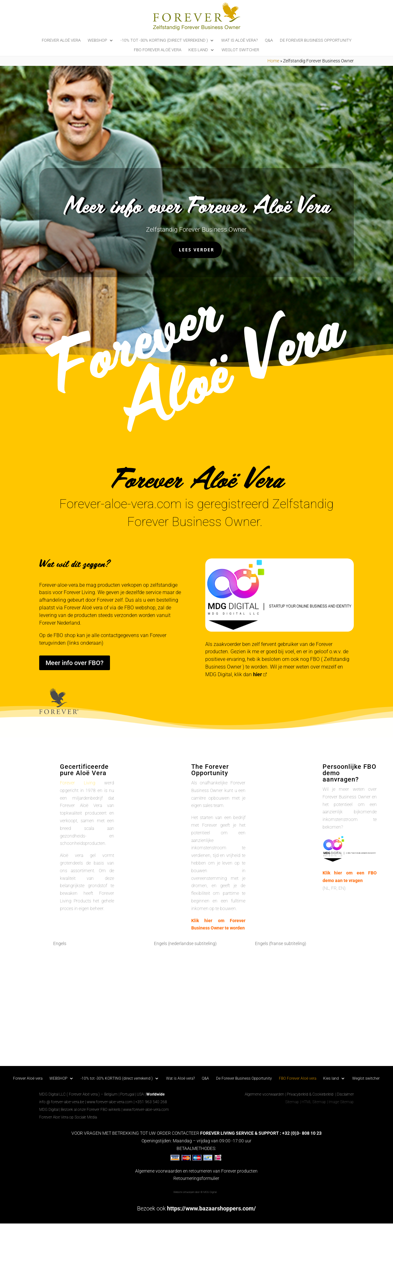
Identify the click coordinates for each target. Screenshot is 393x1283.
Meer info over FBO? (75, 663)
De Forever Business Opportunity (316, 40)
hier (257, 674)
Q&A (269, 40)
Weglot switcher (240, 50)
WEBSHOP (97, 40)
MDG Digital (48, 1109)
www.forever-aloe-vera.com (110, 1102)
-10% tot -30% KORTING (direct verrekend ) (164, 40)
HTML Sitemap (314, 1102)
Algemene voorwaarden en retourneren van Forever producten (196, 1171)
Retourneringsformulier (196, 1178)
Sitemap (292, 1102)
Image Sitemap (341, 1102)
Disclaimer (345, 1094)
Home (273, 60)
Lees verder (196, 250)
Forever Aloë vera (61, 40)
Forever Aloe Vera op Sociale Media (68, 1117)
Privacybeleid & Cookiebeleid (310, 1094)
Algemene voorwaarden (264, 1094)
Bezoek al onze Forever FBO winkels (90, 1109)
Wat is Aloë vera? (239, 40)
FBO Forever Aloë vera (157, 50)
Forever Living (77, 782)
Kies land (198, 50)
